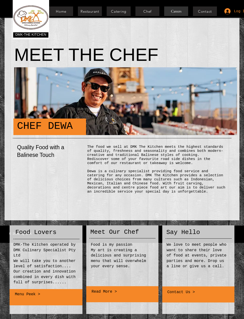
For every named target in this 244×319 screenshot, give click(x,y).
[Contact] (205, 11)
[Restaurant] (90, 11)
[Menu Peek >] (45, 294)
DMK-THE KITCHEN (30, 34)
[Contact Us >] (198, 292)
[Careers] (176, 11)
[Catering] (119, 11)
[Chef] (147, 11)
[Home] (61, 11)
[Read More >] (122, 291)
